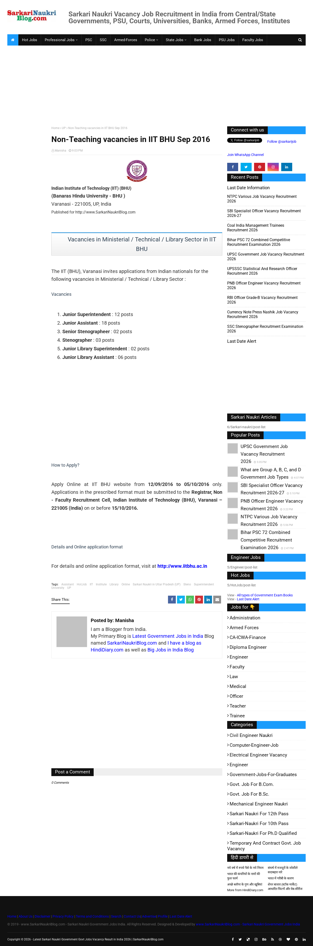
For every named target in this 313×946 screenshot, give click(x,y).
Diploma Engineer (248, 647)
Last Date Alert (248, 599)
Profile (163, 916)
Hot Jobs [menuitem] (29, 40)
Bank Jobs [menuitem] (202, 40)
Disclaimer (42, 916)
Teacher (238, 706)
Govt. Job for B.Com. (252, 784)
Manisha (60, 150)
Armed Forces (244, 627)
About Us (25, 916)
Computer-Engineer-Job (254, 745)
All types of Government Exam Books (265, 595)
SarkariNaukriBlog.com (132, 643)
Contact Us (132, 916)
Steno (187, 584)
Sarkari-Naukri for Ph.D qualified (263, 833)
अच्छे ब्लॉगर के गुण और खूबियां (244, 884)
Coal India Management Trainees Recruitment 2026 (255, 227)
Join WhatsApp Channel (245, 155)
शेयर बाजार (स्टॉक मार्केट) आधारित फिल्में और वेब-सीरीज (285, 887)
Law (234, 676)
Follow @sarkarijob (281, 141)
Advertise (149, 916)
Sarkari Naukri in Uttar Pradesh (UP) (156, 584)
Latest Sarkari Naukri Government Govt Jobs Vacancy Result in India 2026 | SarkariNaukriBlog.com (98, 939)
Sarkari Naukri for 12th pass (259, 813)
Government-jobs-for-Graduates (263, 774)
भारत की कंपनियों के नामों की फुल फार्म (243, 876)
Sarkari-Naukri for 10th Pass (259, 823)
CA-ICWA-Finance (248, 637)
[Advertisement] (154, 84)
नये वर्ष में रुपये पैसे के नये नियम (245, 868)
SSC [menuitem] (103, 40)
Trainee (237, 716)
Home (55, 128)
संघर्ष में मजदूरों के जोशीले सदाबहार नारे (283, 870)
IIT (91, 584)
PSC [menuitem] (88, 40)
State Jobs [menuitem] (174, 40)
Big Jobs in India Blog (170, 650)
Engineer (239, 657)
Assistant (67, 584)
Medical (238, 686)
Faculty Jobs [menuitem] (252, 40)
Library (114, 584)
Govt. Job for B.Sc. (249, 794)
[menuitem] (12, 40)
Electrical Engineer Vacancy (258, 755)
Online (126, 584)
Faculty (237, 667)
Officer (236, 696)
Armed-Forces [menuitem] (125, 40)
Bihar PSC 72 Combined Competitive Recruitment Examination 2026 (258, 242)
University (57, 588)
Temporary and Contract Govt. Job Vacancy (264, 845)
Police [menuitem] (150, 40)
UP (64, 128)
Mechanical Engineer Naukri (259, 804)
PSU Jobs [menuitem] (227, 40)
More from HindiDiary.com (245, 890)
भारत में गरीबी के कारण (281, 878)
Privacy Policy (63, 916)
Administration (245, 618)
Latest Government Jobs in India (167, 636)
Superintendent (204, 584)
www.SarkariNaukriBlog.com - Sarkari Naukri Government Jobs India (248, 924)
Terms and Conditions (92, 916)
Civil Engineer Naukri (251, 735)
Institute (101, 584)
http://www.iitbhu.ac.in (182, 566)
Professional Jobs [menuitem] (60, 40)
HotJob (82, 584)
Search (116, 916)
